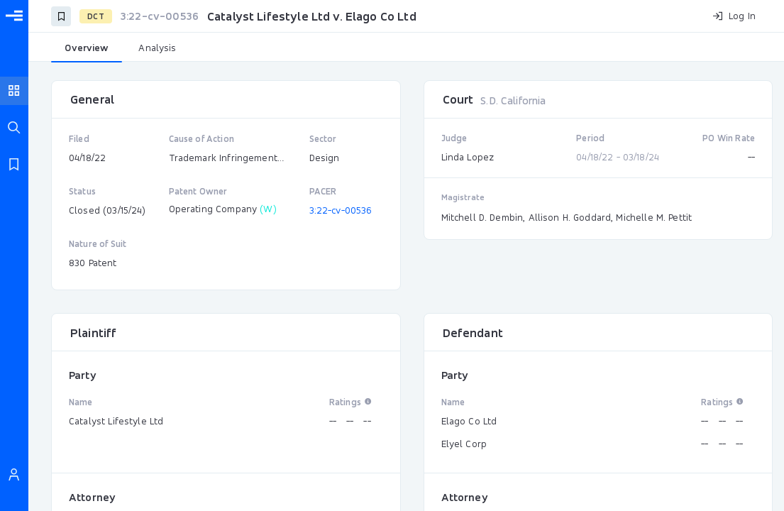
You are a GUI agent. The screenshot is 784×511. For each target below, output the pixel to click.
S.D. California (513, 100)
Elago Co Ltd (469, 421)
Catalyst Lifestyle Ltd (116, 421)
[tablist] (406, 48)
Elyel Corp (464, 443)
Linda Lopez (468, 157)
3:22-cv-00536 (340, 210)
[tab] (86, 48)
